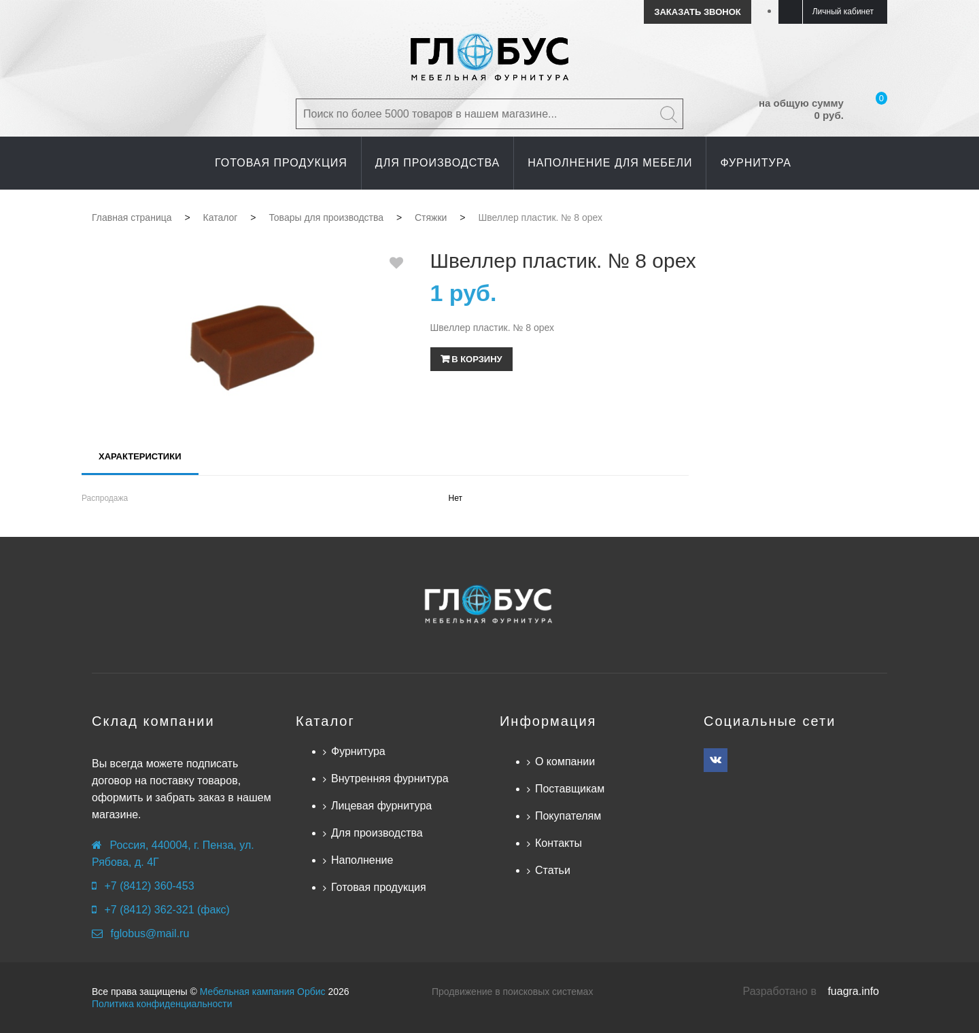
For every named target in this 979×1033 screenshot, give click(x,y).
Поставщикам (569, 788)
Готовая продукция (378, 887)
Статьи (552, 870)
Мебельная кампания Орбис (263, 991)
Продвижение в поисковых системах (512, 991)
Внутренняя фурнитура (390, 778)
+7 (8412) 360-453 (149, 886)
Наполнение (362, 860)
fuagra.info (853, 991)
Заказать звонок (697, 12)
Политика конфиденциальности (162, 1003)
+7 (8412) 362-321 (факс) (166, 909)
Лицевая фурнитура (381, 805)
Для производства (377, 833)
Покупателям (568, 816)
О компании (565, 761)
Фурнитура (358, 751)
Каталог (325, 721)
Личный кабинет (843, 11)
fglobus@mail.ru (149, 933)
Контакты (558, 843)
